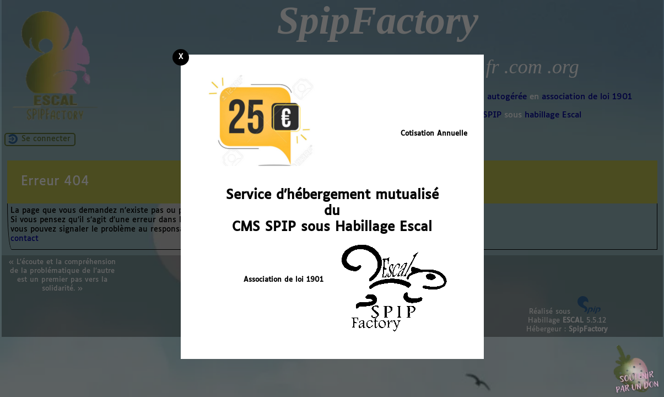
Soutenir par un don (636, 369)
